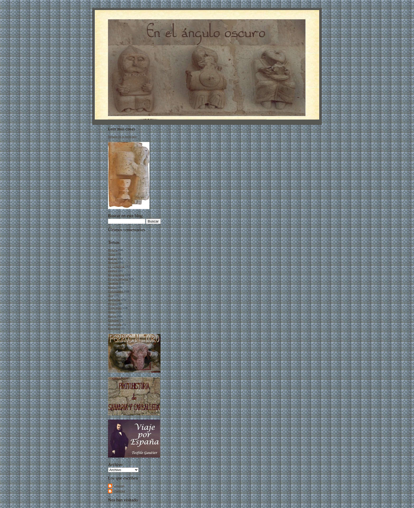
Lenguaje (113, 320)
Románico (114, 328)
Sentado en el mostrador (122, 136)
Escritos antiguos (118, 279)
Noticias (113, 262)
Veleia (111, 254)
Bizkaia (112, 258)
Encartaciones (116, 274)
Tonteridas (114, 299)
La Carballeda (116, 266)
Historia (112, 249)
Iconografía (115, 324)
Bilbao (112, 312)
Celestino (118, 485)
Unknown (119, 490)
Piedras (112, 303)
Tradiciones (115, 307)
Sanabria (113, 282)
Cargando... (115, 234)
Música (112, 287)
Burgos (112, 316)
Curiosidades (115, 291)
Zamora (112, 270)
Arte (110, 295)
